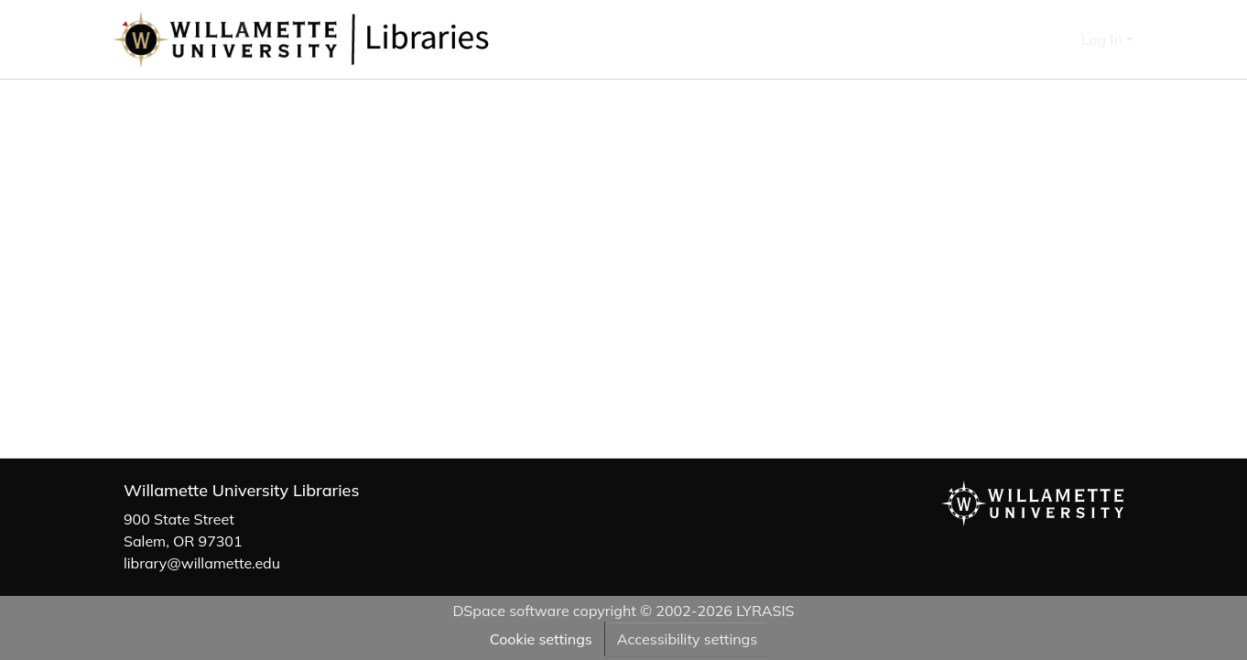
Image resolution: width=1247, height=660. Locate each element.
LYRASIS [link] (765, 610)
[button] (362, 39)
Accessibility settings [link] (687, 639)
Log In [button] (1103, 39)
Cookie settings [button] (541, 639)
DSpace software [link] (510, 610)
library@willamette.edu (202, 563)
